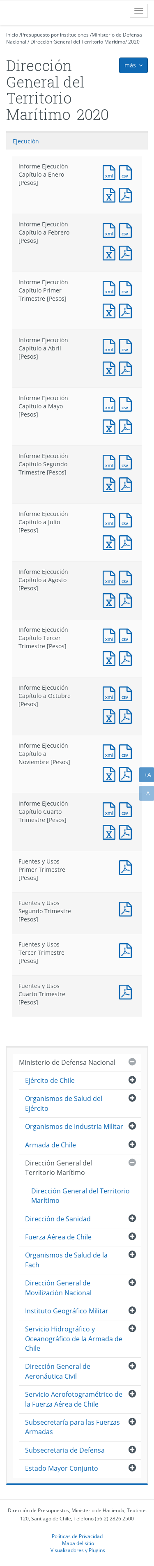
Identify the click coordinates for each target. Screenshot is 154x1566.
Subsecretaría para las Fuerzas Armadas (72, 1427)
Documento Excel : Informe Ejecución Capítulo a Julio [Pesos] (111, 541)
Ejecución (26, 141)
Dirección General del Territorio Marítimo (77, 41)
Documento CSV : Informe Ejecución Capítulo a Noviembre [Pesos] (127, 751)
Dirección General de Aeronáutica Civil (57, 1371)
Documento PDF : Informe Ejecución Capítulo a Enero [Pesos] (127, 194)
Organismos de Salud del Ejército (63, 1103)
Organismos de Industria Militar (74, 1126)
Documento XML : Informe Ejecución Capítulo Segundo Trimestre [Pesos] (111, 461)
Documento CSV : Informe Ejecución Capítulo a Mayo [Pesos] (127, 403)
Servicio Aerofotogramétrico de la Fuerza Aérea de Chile (73, 1399)
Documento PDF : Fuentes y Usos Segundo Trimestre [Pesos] (127, 908)
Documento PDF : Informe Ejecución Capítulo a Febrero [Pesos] (127, 252)
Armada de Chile (50, 1144)
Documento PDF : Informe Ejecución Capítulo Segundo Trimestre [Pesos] (127, 483)
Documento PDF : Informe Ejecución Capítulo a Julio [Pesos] (127, 541)
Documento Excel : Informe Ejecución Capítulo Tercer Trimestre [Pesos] (111, 657)
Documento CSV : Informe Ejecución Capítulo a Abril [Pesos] (127, 345)
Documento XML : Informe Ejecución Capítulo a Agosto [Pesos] (111, 577)
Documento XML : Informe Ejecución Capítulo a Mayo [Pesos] (111, 403)
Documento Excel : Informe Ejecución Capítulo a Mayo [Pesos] (111, 426)
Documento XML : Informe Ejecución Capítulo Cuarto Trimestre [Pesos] (111, 808)
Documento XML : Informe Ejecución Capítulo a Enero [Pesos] (111, 171)
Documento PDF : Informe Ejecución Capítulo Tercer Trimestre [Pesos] (127, 657)
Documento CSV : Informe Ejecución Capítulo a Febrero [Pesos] (127, 229)
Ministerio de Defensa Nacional (67, 1062)
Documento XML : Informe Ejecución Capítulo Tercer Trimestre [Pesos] (111, 635)
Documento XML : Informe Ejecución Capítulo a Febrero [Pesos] (111, 229)
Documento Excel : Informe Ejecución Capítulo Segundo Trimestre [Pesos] (111, 483)
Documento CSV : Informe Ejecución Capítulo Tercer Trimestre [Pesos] (127, 635)
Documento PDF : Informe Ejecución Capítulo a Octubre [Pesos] (127, 715)
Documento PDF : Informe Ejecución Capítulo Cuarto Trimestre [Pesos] (127, 831)
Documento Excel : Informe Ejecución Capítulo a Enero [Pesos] (111, 194)
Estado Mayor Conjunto (61, 1468)
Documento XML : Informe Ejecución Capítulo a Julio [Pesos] (111, 519)
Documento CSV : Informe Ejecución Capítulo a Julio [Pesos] (127, 519)
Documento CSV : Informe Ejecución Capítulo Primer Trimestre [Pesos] (127, 287)
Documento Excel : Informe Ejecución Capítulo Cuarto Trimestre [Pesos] (111, 831)
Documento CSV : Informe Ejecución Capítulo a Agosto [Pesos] (127, 577)
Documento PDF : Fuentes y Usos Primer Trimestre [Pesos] (127, 866)
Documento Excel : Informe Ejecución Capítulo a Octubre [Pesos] (111, 715)
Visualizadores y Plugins (78, 1550)
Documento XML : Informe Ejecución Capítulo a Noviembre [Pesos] (111, 751)
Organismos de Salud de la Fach (66, 1259)
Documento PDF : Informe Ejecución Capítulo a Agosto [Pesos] (127, 599)
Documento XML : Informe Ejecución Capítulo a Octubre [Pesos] (111, 693)
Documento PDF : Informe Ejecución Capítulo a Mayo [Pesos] (127, 426)
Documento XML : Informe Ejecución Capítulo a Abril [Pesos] (111, 345)
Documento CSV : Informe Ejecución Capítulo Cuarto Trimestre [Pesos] (127, 808)
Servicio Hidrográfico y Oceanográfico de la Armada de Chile (73, 1338)
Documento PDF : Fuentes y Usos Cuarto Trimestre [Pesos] (127, 991)
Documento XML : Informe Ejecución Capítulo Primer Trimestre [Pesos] (111, 287)
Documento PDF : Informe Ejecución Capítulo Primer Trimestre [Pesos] (127, 310)
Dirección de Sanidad (58, 1218)
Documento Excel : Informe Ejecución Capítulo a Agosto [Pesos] (111, 599)
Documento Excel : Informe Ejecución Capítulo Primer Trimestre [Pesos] (111, 310)
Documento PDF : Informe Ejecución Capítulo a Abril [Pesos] (127, 368)
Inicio (12, 34)
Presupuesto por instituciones (55, 34)
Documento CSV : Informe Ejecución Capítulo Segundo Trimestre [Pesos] (127, 461)
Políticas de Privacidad (77, 1536)
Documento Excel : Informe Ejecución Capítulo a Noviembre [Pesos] (111, 773)
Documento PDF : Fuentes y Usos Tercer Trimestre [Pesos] (127, 949)
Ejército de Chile (50, 1080)
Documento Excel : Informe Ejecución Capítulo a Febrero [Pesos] (111, 252)
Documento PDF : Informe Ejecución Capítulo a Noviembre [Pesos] (127, 773)
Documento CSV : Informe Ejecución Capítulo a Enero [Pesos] (127, 171)
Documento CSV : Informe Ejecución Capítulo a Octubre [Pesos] (127, 693)
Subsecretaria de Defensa (65, 1450)
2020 (134, 41)
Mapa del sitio (78, 1543)
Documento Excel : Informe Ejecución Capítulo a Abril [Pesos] (111, 368)
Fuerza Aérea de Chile (58, 1236)
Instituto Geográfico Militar (66, 1310)
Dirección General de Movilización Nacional (58, 1287)
